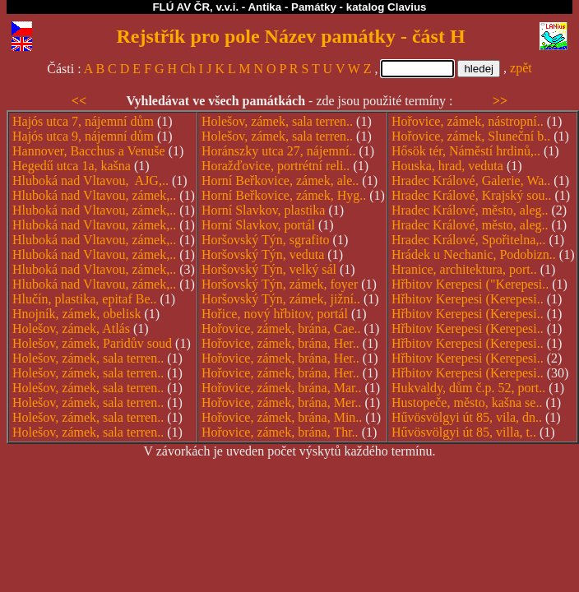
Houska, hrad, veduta (447, 166)
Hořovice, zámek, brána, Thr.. (280, 432)
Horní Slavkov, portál (258, 225)
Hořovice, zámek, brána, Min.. (281, 417)
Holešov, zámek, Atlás (71, 328)
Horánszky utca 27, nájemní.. (278, 151)
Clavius (406, 7)
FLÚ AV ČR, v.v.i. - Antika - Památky (244, 7)
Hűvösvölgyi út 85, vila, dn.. (466, 417)
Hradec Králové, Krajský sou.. (471, 195)
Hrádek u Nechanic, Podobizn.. (473, 254)
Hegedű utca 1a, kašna (71, 166)
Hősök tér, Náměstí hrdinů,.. (465, 151)
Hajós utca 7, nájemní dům (83, 121)
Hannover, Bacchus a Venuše (88, 151)
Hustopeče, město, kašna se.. (467, 402)
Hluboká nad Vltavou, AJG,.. (90, 180)
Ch (188, 69)
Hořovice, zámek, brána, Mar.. (281, 388)
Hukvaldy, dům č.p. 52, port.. (468, 388)
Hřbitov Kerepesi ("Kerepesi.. (470, 284)
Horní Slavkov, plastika (263, 210)
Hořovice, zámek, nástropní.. (467, 121)
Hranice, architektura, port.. (464, 269)
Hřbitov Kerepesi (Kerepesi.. (467, 299)
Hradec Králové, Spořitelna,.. (468, 240)
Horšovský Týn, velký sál (268, 269)
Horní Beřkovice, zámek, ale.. (280, 180)
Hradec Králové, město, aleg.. (470, 210)
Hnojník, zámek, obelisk (76, 314)
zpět (521, 68)
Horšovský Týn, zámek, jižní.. (280, 299)
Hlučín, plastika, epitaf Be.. (84, 299)
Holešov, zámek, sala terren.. (88, 358)
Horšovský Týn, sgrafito (265, 240)
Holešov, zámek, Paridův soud (92, 343)
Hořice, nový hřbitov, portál (274, 314)
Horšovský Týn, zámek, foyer (279, 284)
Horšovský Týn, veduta (262, 254)
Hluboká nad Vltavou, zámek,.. (94, 195)
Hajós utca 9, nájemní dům (83, 136)
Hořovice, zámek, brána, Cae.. (281, 328)
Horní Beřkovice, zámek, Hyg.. (283, 195)
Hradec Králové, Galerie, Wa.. (470, 180)
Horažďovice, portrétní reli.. (275, 166)
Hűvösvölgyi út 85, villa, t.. (463, 432)
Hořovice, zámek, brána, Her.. (280, 343)
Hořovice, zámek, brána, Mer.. (281, 402)
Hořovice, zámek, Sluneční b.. (470, 136)
